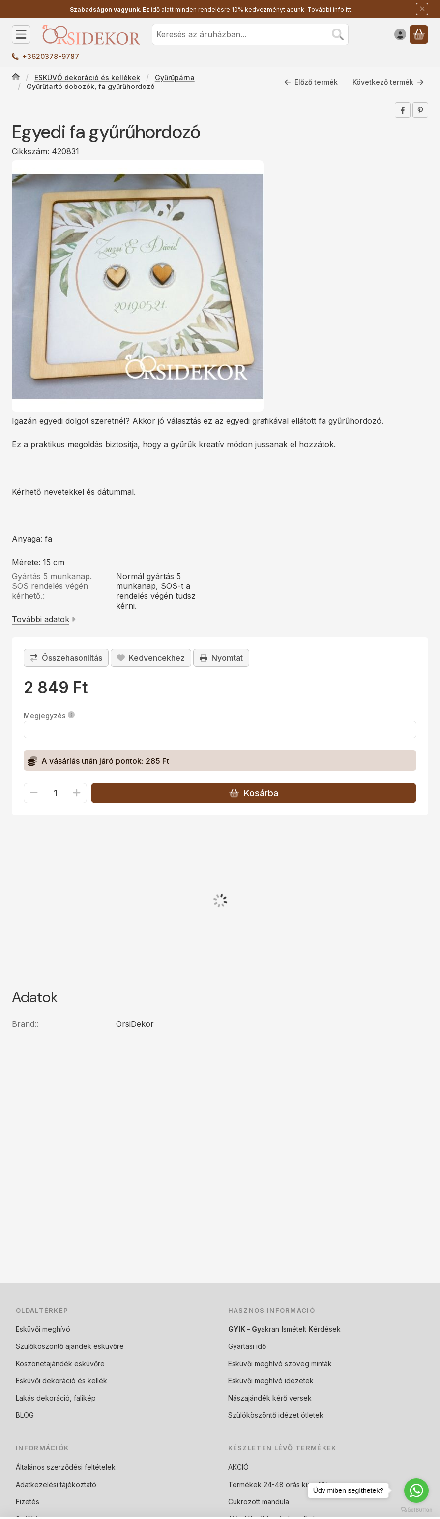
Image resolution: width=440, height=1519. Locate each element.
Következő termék (388, 82)
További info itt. (329, 9)
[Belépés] (400, 34)
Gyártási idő (247, 1346)
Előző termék (311, 82)
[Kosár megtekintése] (419, 34)
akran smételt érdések (284, 1329)
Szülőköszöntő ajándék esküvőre (70, 1346)
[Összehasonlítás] (66, 658)
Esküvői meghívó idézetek (271, 1380)
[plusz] (77, 793)
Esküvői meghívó (43, 1329)
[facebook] (403, 110)
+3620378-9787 (50, 56)
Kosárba (253, 793)
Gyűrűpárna (175, 77)
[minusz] (34, 793)
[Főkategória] (16, 77)
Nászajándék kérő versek (270, 1398)
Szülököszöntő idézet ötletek (275, 1415)
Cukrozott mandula (258, 1501)
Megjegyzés (49, 715)
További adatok (44, 619)
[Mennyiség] (55, 793)
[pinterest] (420, 110)
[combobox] (250, 34)
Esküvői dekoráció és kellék (61, 1380)
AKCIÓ (238, 1467)
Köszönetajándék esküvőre (60, 1363)
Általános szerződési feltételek (66, 1467)
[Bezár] (422, 9)
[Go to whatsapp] (416, 1490)
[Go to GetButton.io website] (416, 1509)
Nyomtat (221, 658)
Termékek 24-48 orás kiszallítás (280, 1484)
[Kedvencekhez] (151, 658)
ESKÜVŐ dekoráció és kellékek (87, 77)
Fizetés (27, 1501)
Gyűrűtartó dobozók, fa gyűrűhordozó (91, 86)
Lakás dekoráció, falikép (56, 1398)
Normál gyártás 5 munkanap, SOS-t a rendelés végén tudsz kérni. (156, 591)
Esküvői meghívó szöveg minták (280, 1363)
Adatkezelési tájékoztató (56, 1484)
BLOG (25, 1415)
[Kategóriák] (21, 34)
